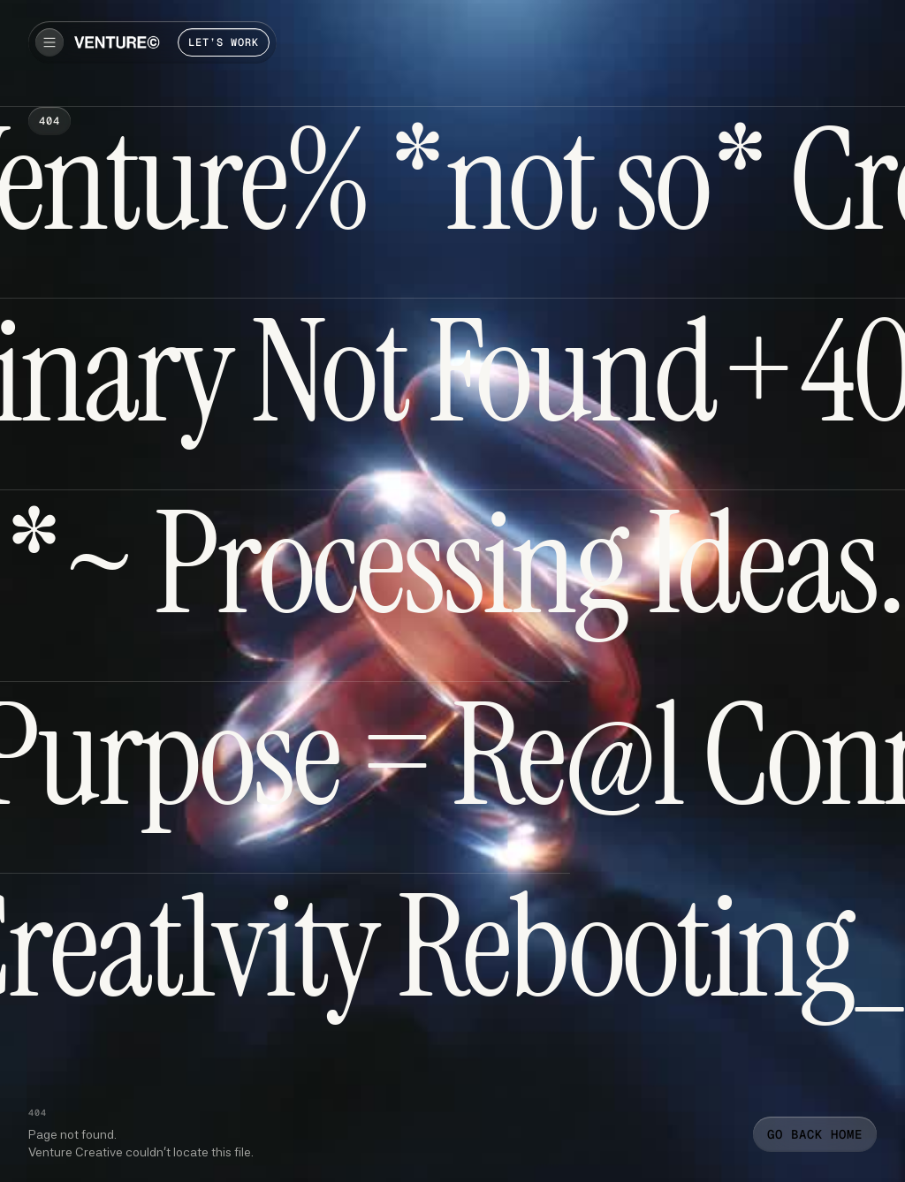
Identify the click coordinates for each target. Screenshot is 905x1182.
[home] (117, 42)
